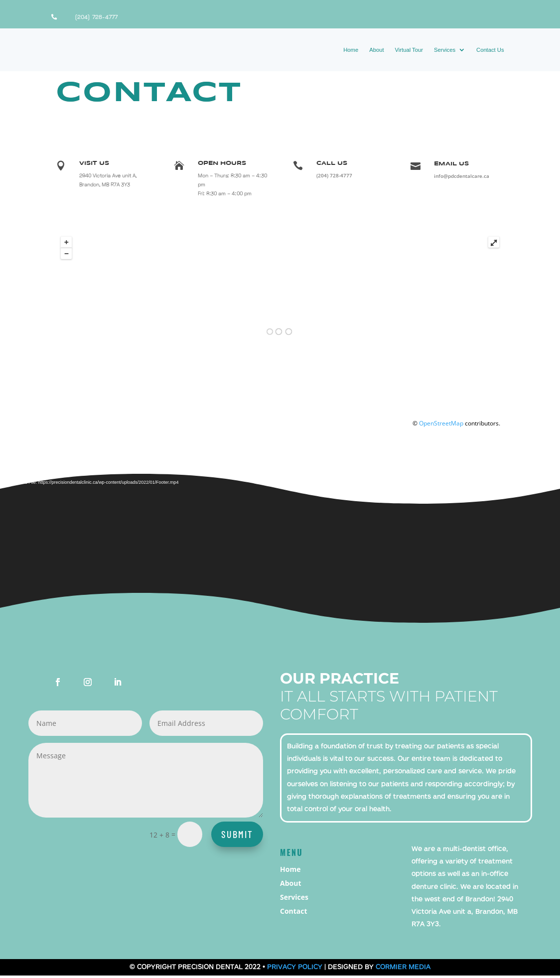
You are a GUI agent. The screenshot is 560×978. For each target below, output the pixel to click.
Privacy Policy (294, 970)
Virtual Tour (409, 50)
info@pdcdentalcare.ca (461, 178)
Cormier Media (403, 970)
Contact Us (490, 50)
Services (444, 50)
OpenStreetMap (441, 425)
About (376, 50)
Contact (293, 913)
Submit (237, 836)
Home (350, 50)
